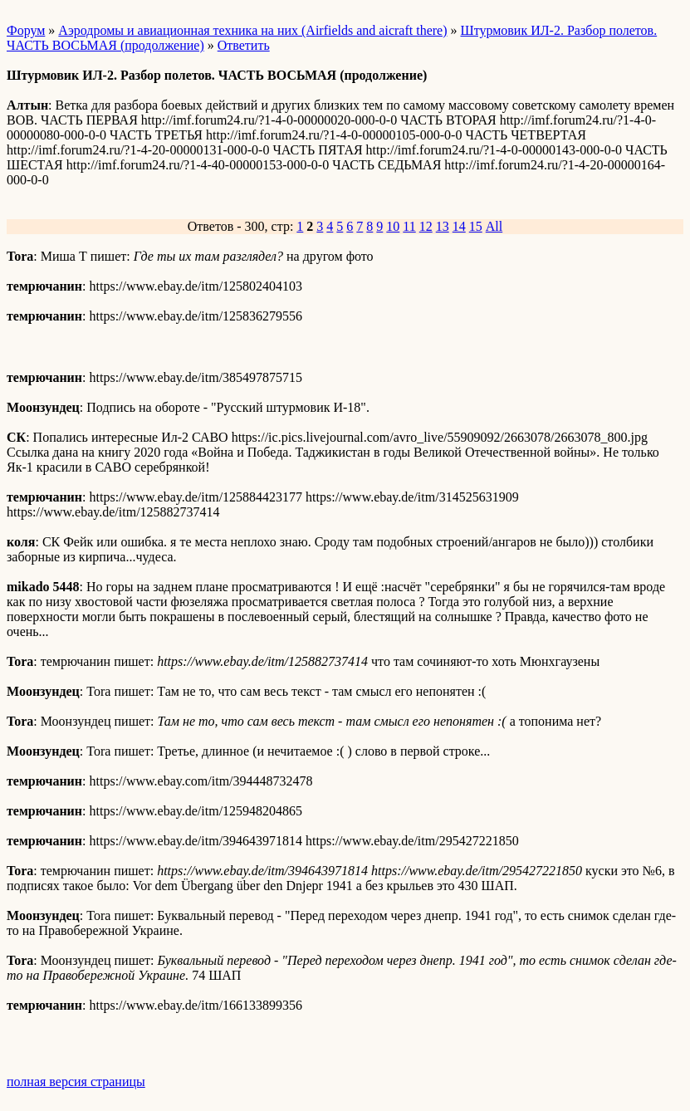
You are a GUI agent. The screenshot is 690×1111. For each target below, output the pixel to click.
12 (426, 226)
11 (409, 226)
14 (459, 226)
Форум (26, 30)
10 (392, 226)
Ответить (244, 45)
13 (442, 226)
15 (475, 226)
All (494, 226)
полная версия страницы (76, 1081)
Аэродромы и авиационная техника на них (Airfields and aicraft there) (252, 30)
